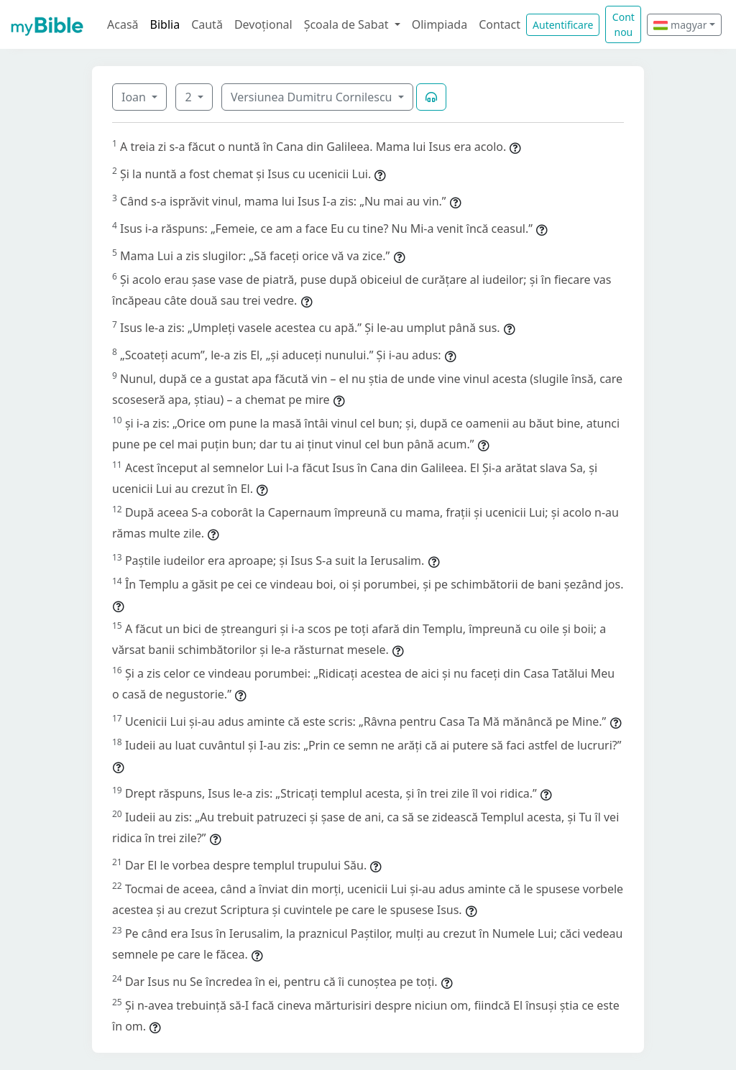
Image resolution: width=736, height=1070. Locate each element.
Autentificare (563, 25)
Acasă (123, 24)
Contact (499, 24)
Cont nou (623, 24)
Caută (207, 24)
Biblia (165, 24)
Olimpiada (439, 24)
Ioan (135, 97)
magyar (680, 25)
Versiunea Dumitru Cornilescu (313, 97)
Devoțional (263, 24)
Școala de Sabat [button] (348, 24)
